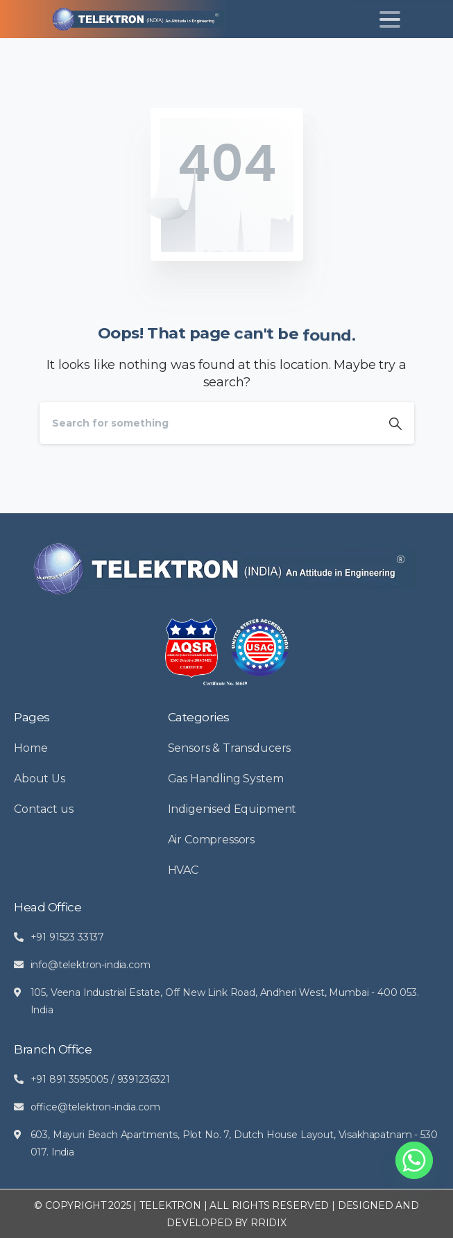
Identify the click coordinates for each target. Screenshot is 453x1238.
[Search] (208, 423)
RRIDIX (268, 1222)
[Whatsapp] (414, 1160)
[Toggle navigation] (390, 19)
